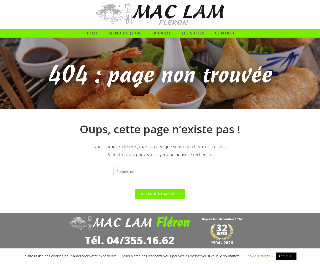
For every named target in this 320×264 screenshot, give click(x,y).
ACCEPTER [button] (286, 256)
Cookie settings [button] (257, 255)
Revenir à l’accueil (160, 195)
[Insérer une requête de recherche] (160, 171)
